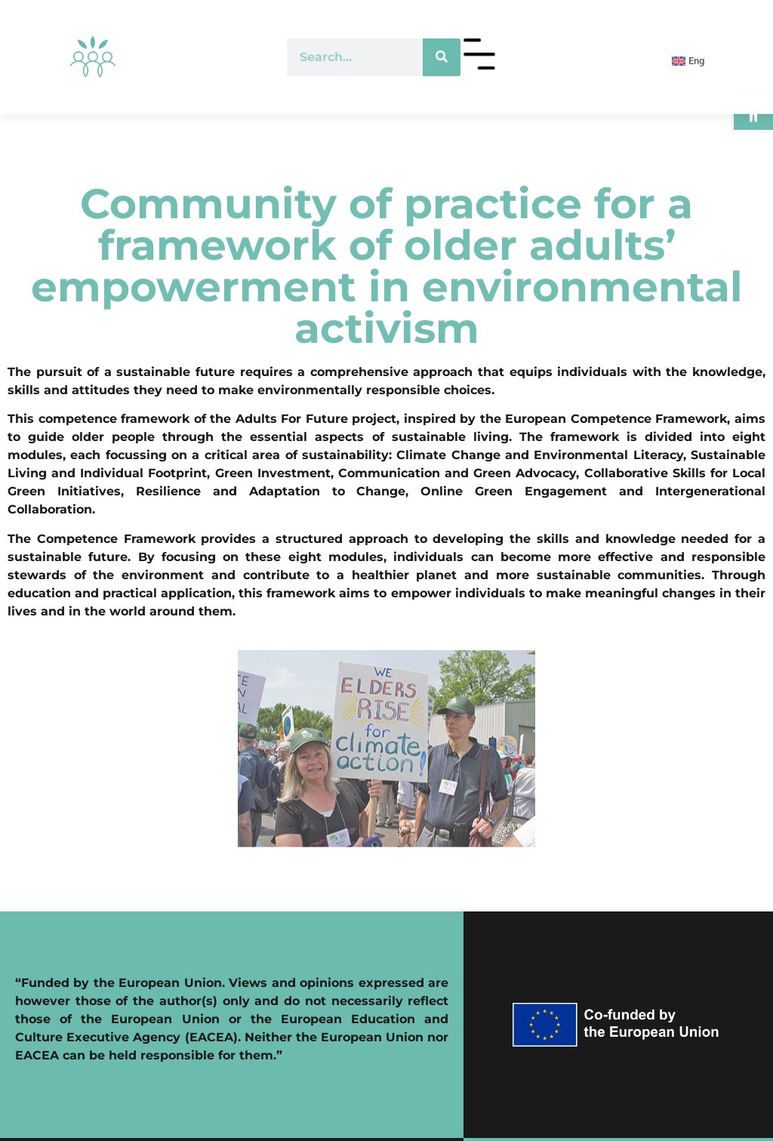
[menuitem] (681, 46)
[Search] (441, 42)
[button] (753, 110)
